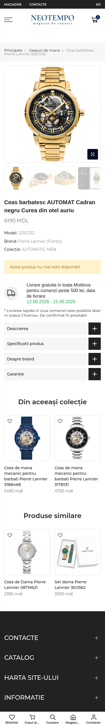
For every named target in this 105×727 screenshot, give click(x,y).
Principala (13, 38)
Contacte (38, 4)
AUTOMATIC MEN (39, 237)
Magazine (13, 4)
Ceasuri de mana (44, 38)
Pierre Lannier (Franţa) (40, 229)
